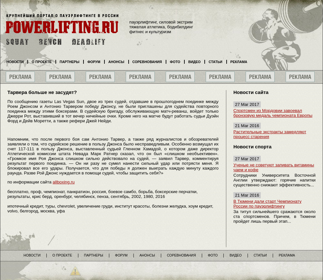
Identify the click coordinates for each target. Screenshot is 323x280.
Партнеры (69, 62)
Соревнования (147, 62)
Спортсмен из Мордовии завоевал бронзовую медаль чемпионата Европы (272, 113)
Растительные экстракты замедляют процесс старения (269, 134)
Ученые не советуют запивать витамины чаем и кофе (273, 167)
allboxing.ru (63, 182)
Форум (93, 62)
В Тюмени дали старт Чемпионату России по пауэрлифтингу (267, 204)
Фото (175, 62)
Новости (15, 62)
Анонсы (116, 62)
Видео (194, 62)
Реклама (238, 62)
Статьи (215, 62)
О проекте (42, 62)
